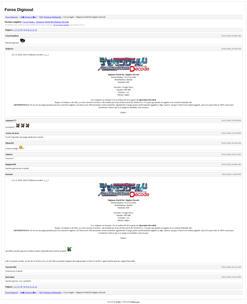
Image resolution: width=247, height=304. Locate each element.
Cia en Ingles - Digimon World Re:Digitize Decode (46, 22)
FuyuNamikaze (12, 36)
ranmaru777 (11, 120)
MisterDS (10, 143)
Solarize (9, 154)
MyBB (118, 302)
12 (33, 30)
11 (31, 30)
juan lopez (10, 277)
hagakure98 (11, 164)
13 (36, 30)
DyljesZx (9, 48)
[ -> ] (46, 54)
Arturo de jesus (12, 133)
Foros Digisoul (19, 9)
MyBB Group (134, 302)
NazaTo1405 (11, 267)
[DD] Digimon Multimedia (50, 17)
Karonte (9, 174)
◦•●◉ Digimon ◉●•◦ (28, 17)
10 (28, 30)
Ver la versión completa (61, 25)
